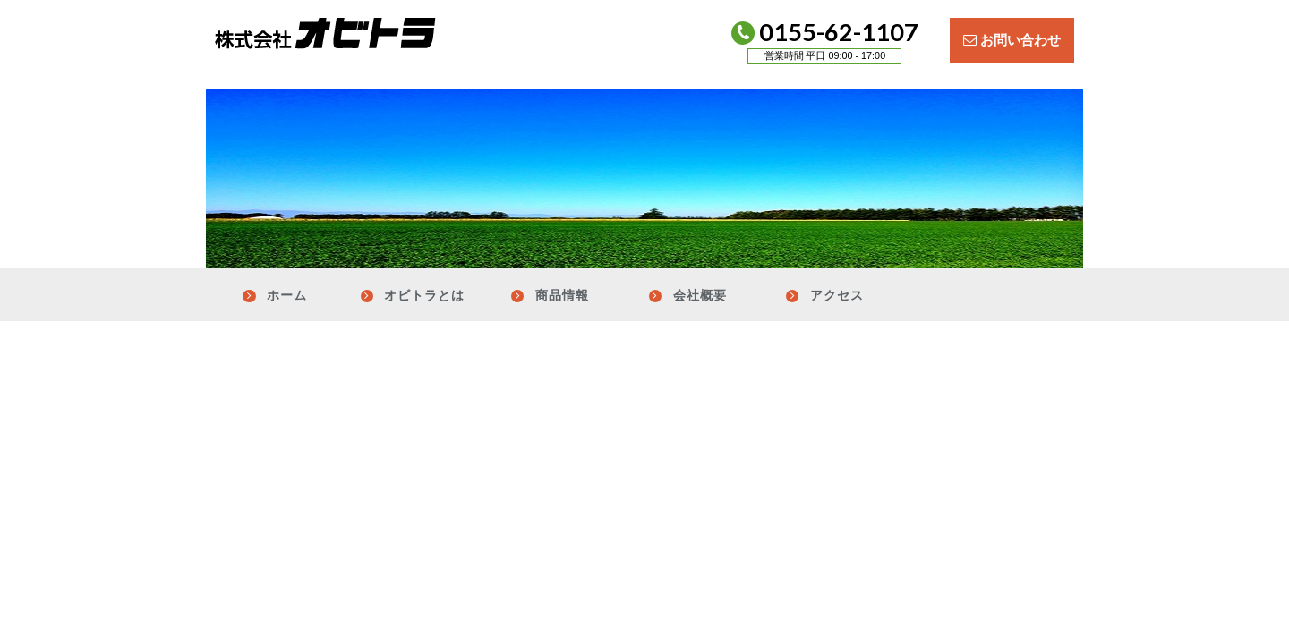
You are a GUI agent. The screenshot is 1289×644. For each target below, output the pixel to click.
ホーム (287, 295)
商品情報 (562, 295)
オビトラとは (424, 295)
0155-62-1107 (823, 44)
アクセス (837, 295)
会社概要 (700, 295)
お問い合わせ (1012, 39)
